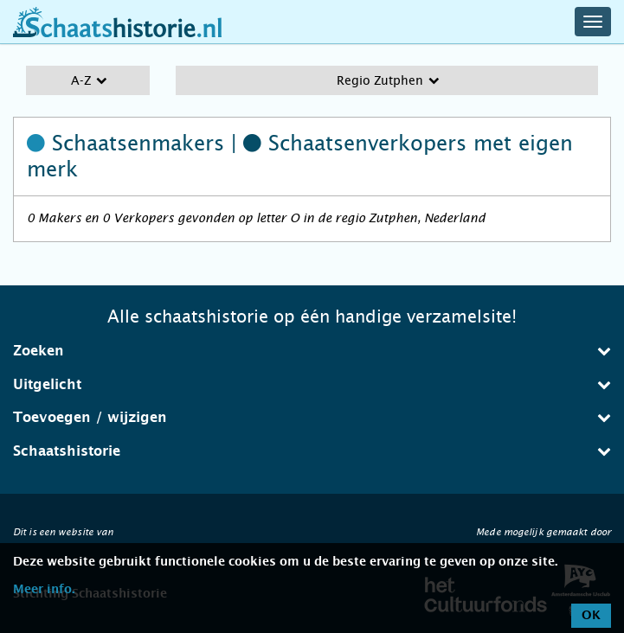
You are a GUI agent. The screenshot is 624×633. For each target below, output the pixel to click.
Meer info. (43, 590)
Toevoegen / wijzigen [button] (312, 417)
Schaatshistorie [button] (312, 451)
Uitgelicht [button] (312, 384)
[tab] (312, 351)
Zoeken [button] (312, 350)
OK (591, 616)
